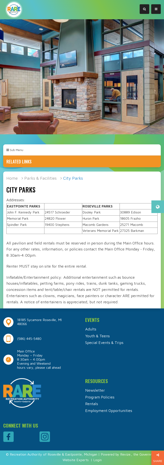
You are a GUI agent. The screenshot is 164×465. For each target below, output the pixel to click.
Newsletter (95, 390)
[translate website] (157, 206)
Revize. (125, 454)
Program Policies (99, 397)
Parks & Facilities (40, 178)
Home (12, 178)
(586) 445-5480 (29, 339)
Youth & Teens (97, 336)
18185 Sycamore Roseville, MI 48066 (39, 322)
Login (97, 460)
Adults (90, 329)
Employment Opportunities (108, 410)
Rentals (91, 403)
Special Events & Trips (104, 342)
